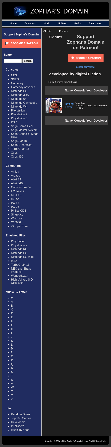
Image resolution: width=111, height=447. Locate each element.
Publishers (17, 426)
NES (14, 75)
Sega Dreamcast (21, 144)
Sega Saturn (19, 141)
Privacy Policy (100, 441)
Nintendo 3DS (20, 94)
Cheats (47, 31)
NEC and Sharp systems (21, 270)
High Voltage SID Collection (22, 281)
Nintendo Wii (19, 106)
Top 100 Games (21, 418)
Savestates (95, 23)
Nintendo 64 (18, 98)
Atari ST (16, 179)
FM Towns (17, 191)
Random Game (20, 414)
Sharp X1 (17, 214)
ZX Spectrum (19, 226)
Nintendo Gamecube (24, 102)
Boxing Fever (69, 105)
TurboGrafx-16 (20, 148)
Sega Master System (24, 130)
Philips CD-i (18, 210)
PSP (14, 122)
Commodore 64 (21, 187)
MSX (14, 260)
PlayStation (18, 241)
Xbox (14, 152)
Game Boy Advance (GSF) (80, 105)
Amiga (15, 171)
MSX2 (15, 198)
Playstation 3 (19, 118)
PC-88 (15, 202)
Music (47, 23)
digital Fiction (100, 105)
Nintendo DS (19, 91)
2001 (89, 105)
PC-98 (15, 206)
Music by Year (20, 429)
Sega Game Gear (22, 126)
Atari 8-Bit (17, 183)
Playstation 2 (19, 114)
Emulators (30, 23)
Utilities (62, 23)
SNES (15, 79)
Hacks (77, 23)
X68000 (16, 222)
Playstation (18, 110)
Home (13, 23)
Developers (18, 422)
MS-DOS (16, 195)
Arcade (15, 175)
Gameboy (17, 83)
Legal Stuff (88, 441)
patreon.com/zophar (85, 67)
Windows (17, 218)
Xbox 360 (17, 156)
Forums (63, 31)
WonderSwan (19, 275)
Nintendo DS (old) (22, 256)
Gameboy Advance (23, 87)
